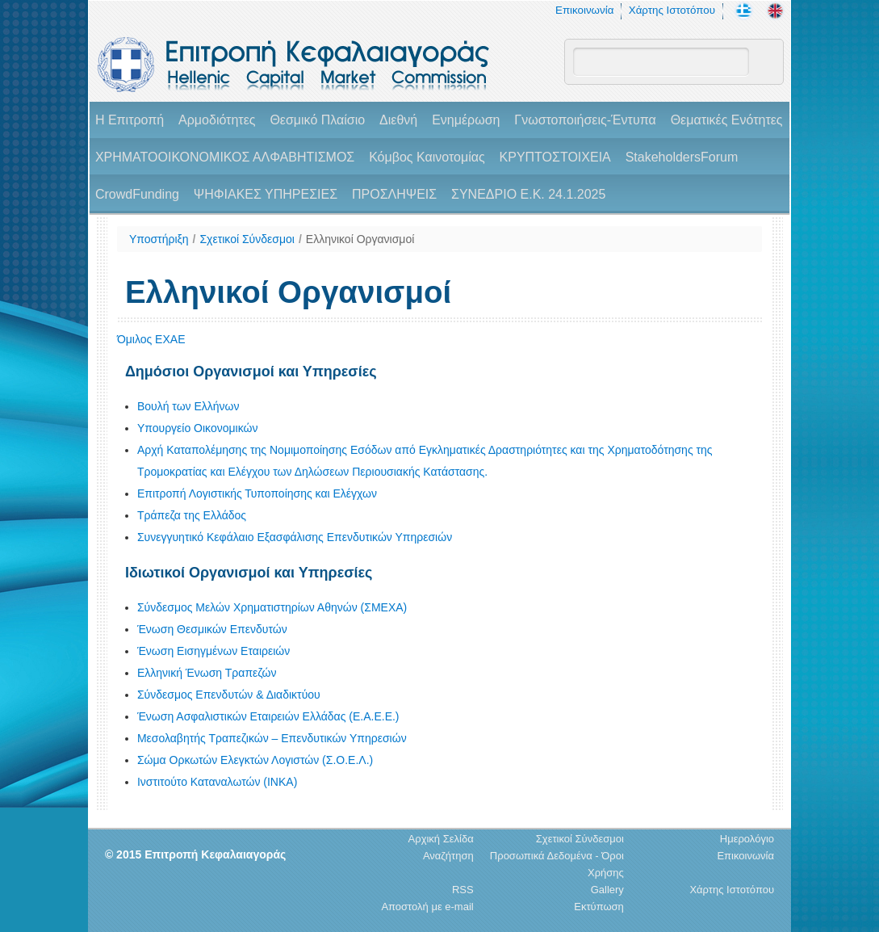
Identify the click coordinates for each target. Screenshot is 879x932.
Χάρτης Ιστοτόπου (672, 10)
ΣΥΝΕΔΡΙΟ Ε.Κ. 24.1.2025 (528, 194)
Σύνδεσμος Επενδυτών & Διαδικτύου (228, 694)
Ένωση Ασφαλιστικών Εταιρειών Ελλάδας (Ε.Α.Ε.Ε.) (268, 716)
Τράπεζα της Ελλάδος (191, 515)
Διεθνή (398, 120)
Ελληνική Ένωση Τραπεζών (207, 672)
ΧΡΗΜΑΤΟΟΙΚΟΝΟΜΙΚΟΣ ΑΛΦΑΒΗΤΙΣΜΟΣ (224, 157)
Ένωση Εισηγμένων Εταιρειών (213, 650)
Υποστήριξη (159, 239)
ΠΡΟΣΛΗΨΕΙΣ (394, 194)
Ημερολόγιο (747, 839)
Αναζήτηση (448, 856)
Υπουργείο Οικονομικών (197, 428)
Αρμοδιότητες (216, 120)
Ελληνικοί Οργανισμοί (360, 239)
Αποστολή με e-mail (427, 907)
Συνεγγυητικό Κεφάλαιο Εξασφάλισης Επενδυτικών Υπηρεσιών (294, 537)
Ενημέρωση (466, 120)
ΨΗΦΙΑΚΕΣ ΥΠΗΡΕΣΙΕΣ (265, 194)
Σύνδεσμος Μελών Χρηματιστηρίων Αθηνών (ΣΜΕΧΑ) (272, 607)
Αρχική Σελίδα (441, 839)
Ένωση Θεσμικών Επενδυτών (212, 629)
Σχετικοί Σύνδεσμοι (246, 239)
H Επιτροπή (129, 120)
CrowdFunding (137, 194)
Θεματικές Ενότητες (727, 120)
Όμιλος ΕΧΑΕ (151, 339)
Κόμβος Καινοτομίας (427, 157)
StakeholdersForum (682, 157)
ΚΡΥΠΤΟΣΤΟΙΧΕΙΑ (555, 157)
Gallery (607, 890)
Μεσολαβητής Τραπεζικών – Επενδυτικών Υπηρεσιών (272, 738)
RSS (463, 890)
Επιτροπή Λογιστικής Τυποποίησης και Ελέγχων (257, 493)
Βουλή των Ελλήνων (188, 406)
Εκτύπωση (599, 907)
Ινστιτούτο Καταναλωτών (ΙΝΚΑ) (217, 781)
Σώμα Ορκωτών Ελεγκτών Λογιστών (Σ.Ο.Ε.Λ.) (255, 760)
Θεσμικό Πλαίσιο (317, 120)
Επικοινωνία (584, 10)
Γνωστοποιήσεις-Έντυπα (584, 120)
